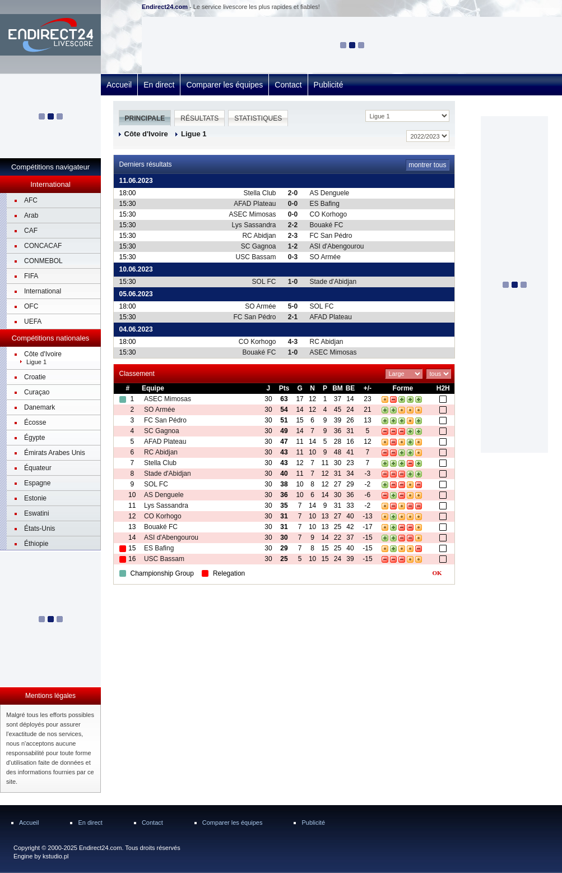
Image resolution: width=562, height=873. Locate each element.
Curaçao (36, 392)
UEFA (32, 321)
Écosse (35, 422)
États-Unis (39, 528)
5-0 (293, 306)
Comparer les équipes (224, 84)
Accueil (119, 84)
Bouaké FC (326, 225)
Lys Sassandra (254, 225)
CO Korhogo (328, 214)
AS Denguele (330, 193)
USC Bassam (255, 257)
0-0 (293, 204)
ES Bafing (325, 204)
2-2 (293, 225)
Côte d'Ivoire (43, 354)
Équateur (38, 468)
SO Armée (325, 257)
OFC (31, 306)
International (42, 291)
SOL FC (264, 282)
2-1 (293, 317)
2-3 (293, 236)
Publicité (328, 84)
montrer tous (427, 165)
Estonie (35, 498)
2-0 (293, 193)
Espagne (37, 483)
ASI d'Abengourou (337, 246)
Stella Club (259, 193)
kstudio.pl (55, 856)
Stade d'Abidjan (333, 282)
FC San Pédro (331, 236)
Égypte (34, 438)
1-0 (293, 282)
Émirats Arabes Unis (54, 453)
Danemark (39, 407)
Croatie (35, 377)
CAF (31, 231)
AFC (31, 200)
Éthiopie (36, 544)
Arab (31, 215)
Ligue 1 (36, 362)
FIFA (31, 276)
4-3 (293, 342)
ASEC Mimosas (252, 214)
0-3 (293, 257)
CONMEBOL (43, 261)
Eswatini (36, 513)
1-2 (293, 246)
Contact (288, 84)
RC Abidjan (259, 236)
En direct (158, 84)
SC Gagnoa (258, 246)
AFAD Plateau (255, 204)
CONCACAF (43, 246)
